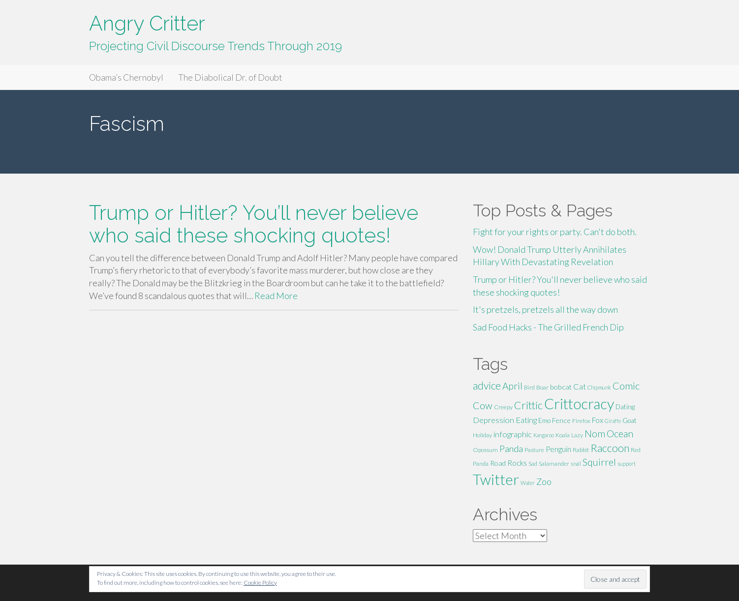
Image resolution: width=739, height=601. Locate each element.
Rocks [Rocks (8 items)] (517, 462)
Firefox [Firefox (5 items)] (581, 420)
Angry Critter (147, 23)
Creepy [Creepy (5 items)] (503, 407)
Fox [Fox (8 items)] (597, 420)
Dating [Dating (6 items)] (625, 407)
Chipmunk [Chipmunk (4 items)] (599, 387)
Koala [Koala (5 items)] (562, 435)
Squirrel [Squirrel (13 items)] (599, 462)
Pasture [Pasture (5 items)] (534, 449)
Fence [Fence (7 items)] (561, 420)
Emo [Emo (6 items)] (544, 420)
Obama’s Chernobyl (126, 77)
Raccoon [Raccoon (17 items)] (609, 448)
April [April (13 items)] (512, 385)
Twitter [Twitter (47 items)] (496, 479)
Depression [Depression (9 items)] (493, 419)
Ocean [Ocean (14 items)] (620, 433)
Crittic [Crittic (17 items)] (528, 405)
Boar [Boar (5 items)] (542, 387)
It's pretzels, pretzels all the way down (545, 309)
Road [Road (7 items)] (498, 463)
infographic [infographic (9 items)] (512, 434)
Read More (276, 295)
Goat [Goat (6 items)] (629, 420)
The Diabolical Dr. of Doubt (230, 77)
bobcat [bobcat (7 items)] (561, 387)
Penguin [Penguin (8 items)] (558, 449)
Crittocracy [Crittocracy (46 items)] (579, 403)
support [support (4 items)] (626, 463)
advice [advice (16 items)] (487, 385)
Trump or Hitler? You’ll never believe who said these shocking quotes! (253, 224)
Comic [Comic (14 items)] (626, 385)
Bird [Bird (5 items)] (529, 387)
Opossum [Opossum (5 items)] (485, 449)
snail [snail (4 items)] (576, 463)
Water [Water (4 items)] (528, 483)
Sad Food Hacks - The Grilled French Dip (548, 327)
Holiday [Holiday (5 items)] (482, 435)
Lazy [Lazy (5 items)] (577, 435)
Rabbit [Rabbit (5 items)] (581, 449)
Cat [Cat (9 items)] (579, 386)
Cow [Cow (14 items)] (483, 405)
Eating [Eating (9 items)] (526, 419)
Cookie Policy (260, 582)
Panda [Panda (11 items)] (511, 448)
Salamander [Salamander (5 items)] (554, 463)
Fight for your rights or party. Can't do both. (555, 231)
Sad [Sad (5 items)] (532, 463)
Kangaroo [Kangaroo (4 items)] (543, 435)
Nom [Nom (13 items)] (595, 433)
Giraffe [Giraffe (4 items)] (613, 421)
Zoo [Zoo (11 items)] (544, 481)
